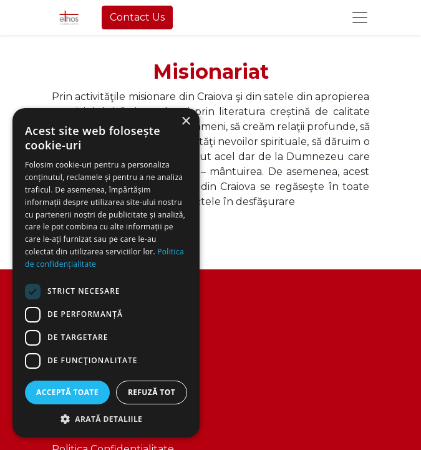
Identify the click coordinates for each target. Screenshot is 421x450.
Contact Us (137, 17)
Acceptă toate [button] (67, 392)
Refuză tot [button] (151, 392)
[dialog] (106, 273)
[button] (106, 418)
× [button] (185, 121)
